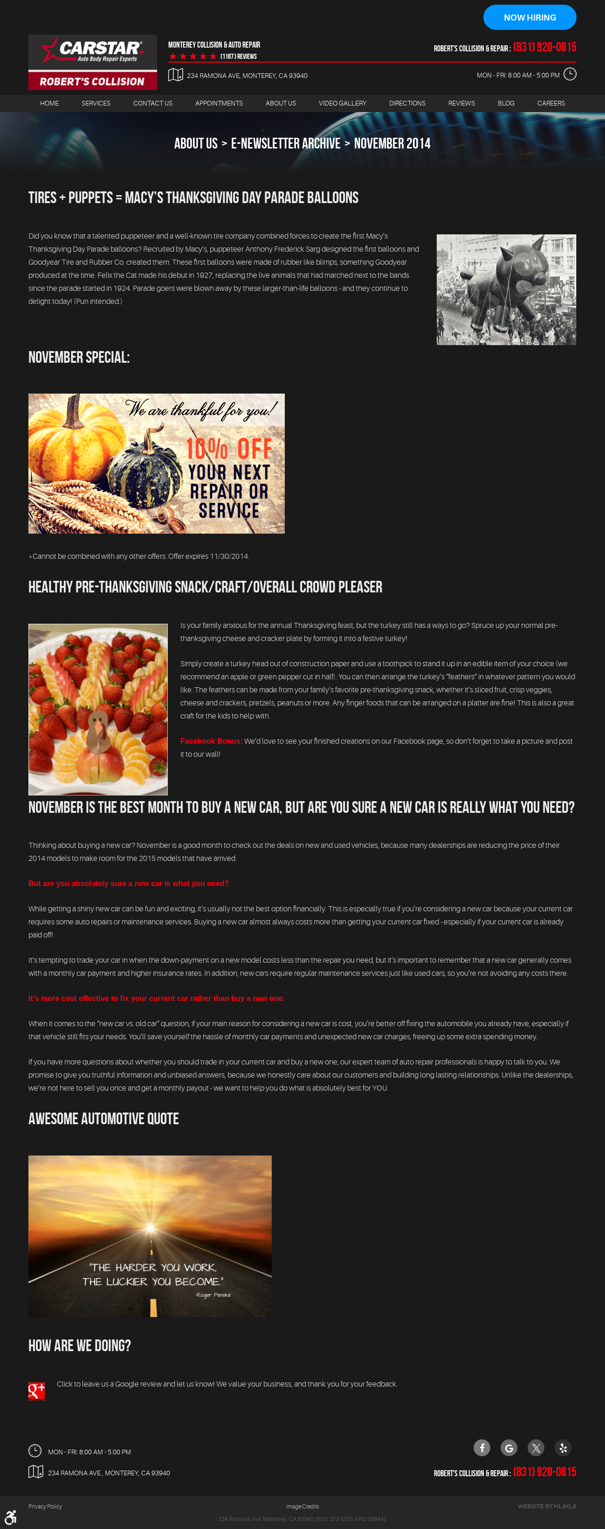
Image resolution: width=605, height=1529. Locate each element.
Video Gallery (342, 103)
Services (96, 103)
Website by (547, 1506)
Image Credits (302, 1506)
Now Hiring (530, 17)
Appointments (219, 103)
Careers (551, 103)
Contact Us (152, 103)
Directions (407, 103)
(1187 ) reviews (238, 56)
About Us (281, 103)
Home (49, 103)
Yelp (563, 1447)
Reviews (461, 103)
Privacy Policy (45, 1506)
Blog (506, 103)
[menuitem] (49, 103)
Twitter (536, 1447)
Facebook (482, 1447)
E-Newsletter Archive (286, 143)
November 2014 (392, 143)
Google (509, 1447)
